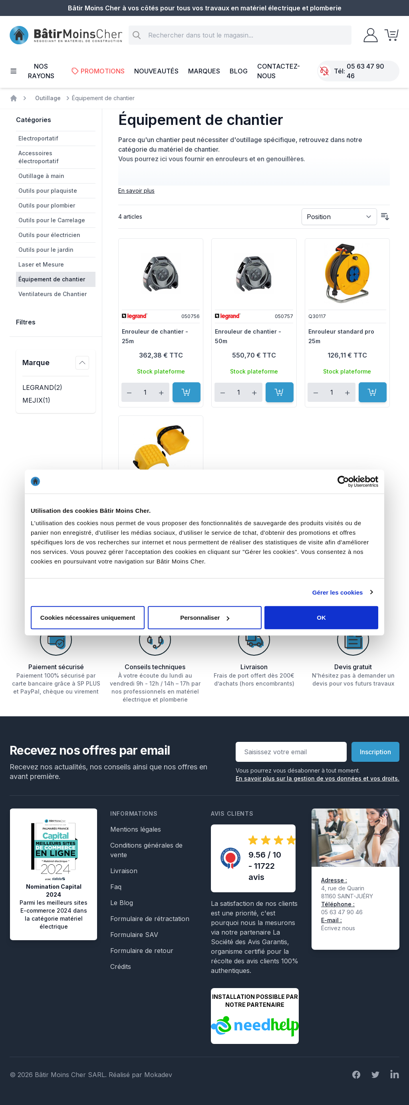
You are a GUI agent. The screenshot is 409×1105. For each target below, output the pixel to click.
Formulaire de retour (141, 951)
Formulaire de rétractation (149, 919)
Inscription (375, 752)
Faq (115, 887)
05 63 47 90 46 (365, 71)
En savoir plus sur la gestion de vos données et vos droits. (317, 778)
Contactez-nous (278, 71)
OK (321, 617)
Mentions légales (135, 829)
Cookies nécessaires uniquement (87, 617)
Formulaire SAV (134, 935)
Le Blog (121, 903)
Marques (204, 71)
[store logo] (66, 35)
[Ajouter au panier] (187, 392)
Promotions (98, 71)
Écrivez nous (338, 928)
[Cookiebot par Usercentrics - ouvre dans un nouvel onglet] (343, 481)
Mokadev (158, 1075)
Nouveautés (156, 71)
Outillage (48, 98)
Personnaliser (204, 617)
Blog (239, 71)
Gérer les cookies (337, 592)
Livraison (123, 871)
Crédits (120, 967)
